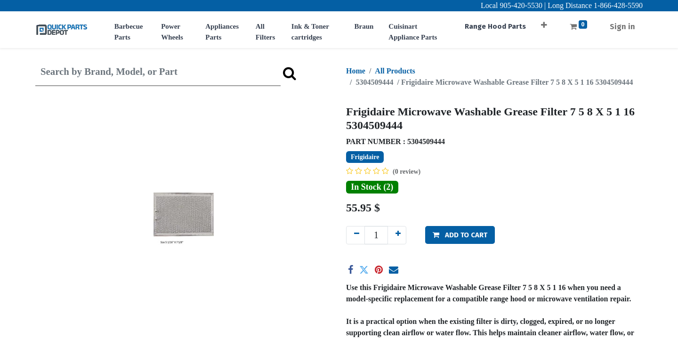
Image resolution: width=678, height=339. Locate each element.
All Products (395, 71)
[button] (544, 21)
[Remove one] (355, 235)
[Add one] (396, 235)
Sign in (622, 26)
